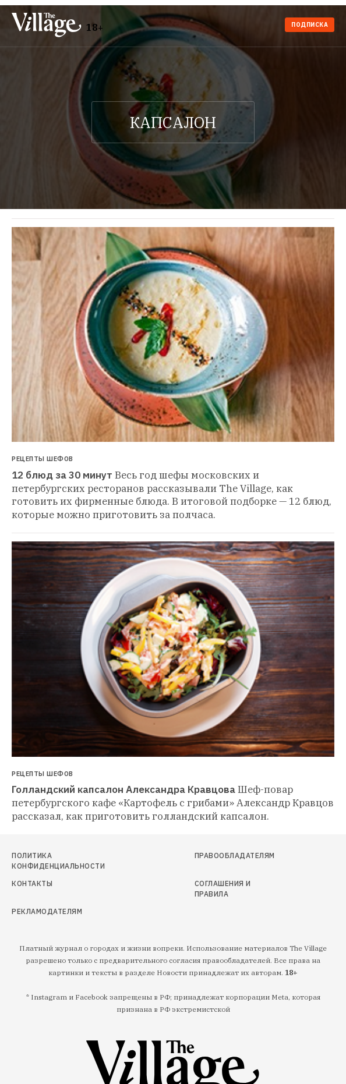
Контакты (32, 883)
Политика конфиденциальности (58, 860)
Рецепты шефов (42, 459)
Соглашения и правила (223, 888)
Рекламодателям (47, 911)
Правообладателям (232, 855)
